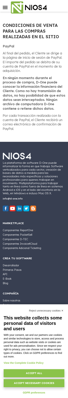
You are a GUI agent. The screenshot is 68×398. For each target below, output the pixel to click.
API (5, 274)
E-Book (7, 278)
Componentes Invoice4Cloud (20, 243)
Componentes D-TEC (15, 239)
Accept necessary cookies (34, 383)
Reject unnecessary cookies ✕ (46, 310)
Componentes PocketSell (17, 234)
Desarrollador (11, 265)
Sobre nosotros (11, 300)
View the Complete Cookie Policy (24, 362)
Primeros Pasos (12, 270)
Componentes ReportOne (18, 230)
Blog (5, 283)
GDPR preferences (34, 392)
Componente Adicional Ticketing (22, 248)
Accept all (34, 373)
